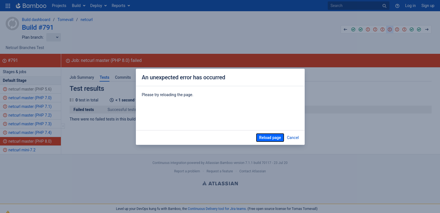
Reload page (270, 137)
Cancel (293, 137)
